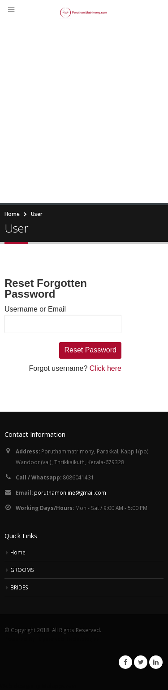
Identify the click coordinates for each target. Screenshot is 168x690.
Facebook (125, 662)
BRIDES (19, 587)
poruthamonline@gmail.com (70, 492)
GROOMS (22, 569)
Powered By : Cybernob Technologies (52, 638)
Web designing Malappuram (38, 685)
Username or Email (35, 309)
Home (18, 552)
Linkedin (156, 662)
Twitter (140, 662)
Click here (105, 368)
